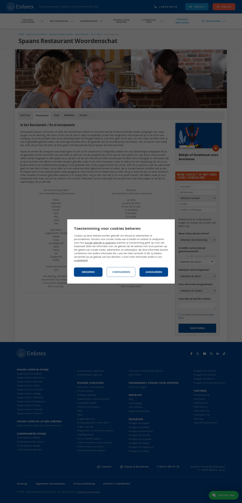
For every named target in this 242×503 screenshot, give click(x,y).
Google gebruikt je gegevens (100, 242)
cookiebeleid (81, 260)
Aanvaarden (154, 272)
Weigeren (88, 272)
